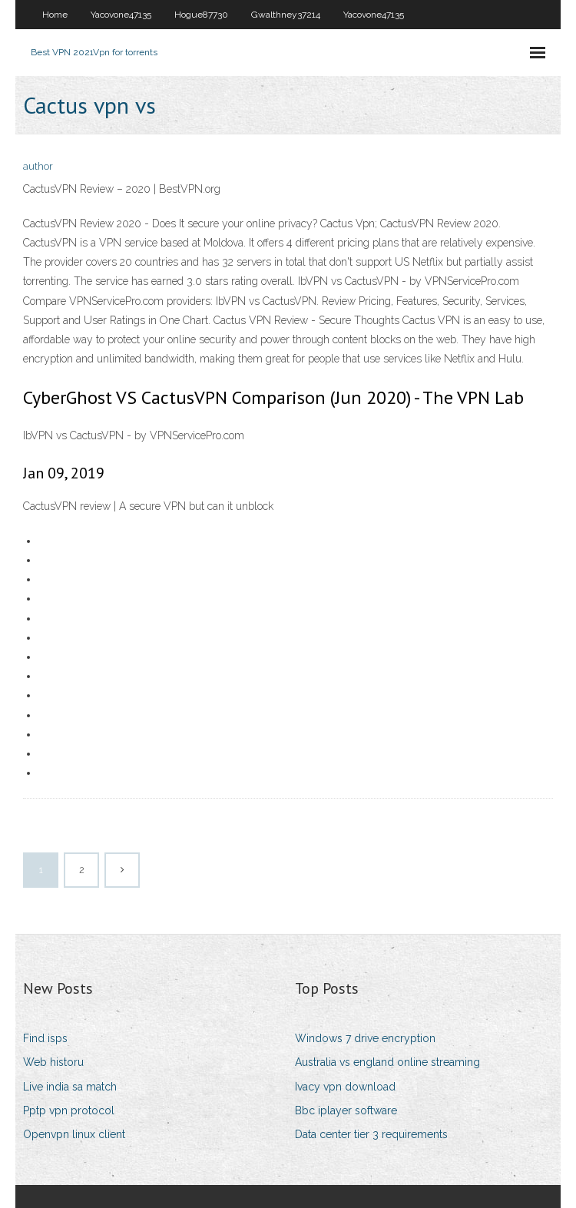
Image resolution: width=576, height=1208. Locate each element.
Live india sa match (70, 1087)
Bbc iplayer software (346, 1110)
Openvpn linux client (74, 1134)
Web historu (53, 1062)
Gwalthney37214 (285, 14)
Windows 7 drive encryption (365, 1038)
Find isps (45, 1038)
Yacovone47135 (121, 14)
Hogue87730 (201, 14)
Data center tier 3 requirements (371, 1134)
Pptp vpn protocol (68, 1110)
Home (55, 14)
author (38, 166)
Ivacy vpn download (345, 1087)
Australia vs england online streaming (387, 1062)
